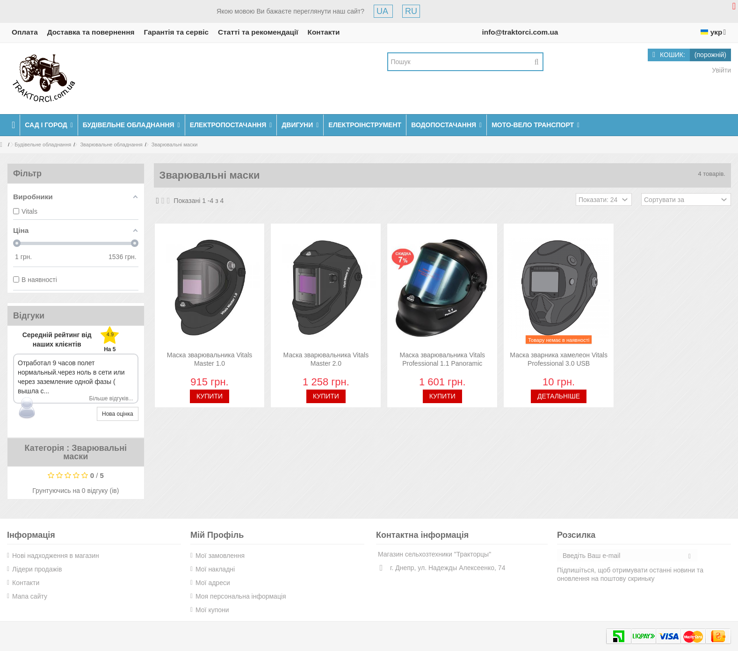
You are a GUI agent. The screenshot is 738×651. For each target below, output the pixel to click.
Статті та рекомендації (258, 32)
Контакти (324, 32)
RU (411, 11)
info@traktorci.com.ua (520, 32)
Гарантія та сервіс (176, 32)
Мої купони (212, 610)
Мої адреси (212, 582)
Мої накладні (215, 569)
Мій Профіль (217, 535)
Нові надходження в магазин (55, 555)
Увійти (720, 70)
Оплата (25, 32)
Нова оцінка (117, 414)
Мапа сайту (29, 596)
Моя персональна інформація (240, 596)
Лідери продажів (37, 569)
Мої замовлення (220, 555)
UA (383, 11)
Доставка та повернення (91, 32)
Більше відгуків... (111, 398)
